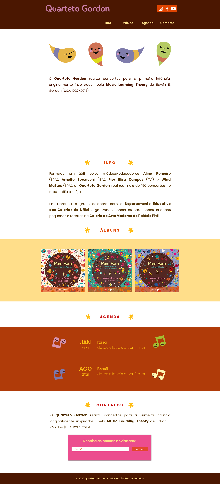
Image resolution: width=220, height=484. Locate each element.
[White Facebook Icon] (167, 8)
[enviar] (140, 449)
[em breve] (63, 289)
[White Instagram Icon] (161, 8)
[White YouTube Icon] (173, 8)
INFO (110, 162)
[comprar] (110, 289)
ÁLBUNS (110, 230)
